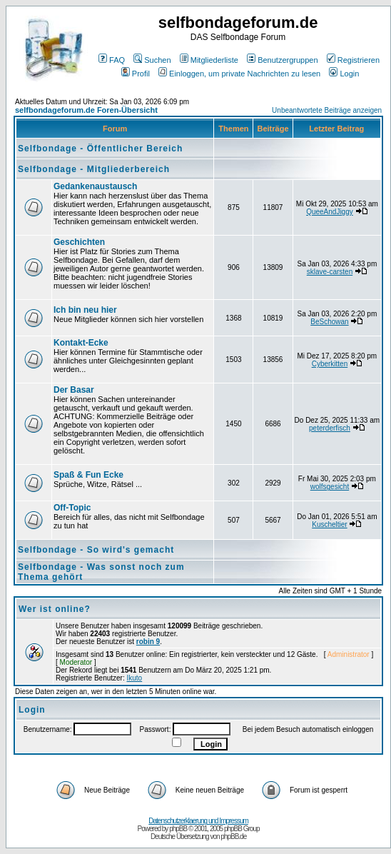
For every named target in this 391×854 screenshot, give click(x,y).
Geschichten (79, 242)
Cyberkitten (330, 364)
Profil (135, 73)
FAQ (111, 60)
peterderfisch (329, 428)
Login (344, 73)
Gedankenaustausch (95, 186)
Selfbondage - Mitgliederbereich (94, 169)
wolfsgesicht (329, 487)
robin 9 (148, 641)
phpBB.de (233, 836)
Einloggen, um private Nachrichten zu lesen (239, 73)
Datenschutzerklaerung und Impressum (198, 821)
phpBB (178, 829)
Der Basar (74, 390)
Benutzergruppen (282, 60)
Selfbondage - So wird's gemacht (96, 550)
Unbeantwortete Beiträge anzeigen (327, 110)
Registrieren (353, 60)
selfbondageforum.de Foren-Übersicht (86, 110)
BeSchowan (329, 322)
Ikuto (135, 678)
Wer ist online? (55, 609)
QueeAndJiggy (329, 212)
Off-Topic (72, 508)
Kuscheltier (329, 524)
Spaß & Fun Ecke (88, 475)
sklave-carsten (329, 272)
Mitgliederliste (209, 60)
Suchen (152, 60)
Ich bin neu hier (85, 310)
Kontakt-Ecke (81, 343)
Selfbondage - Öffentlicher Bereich (100, 149)
